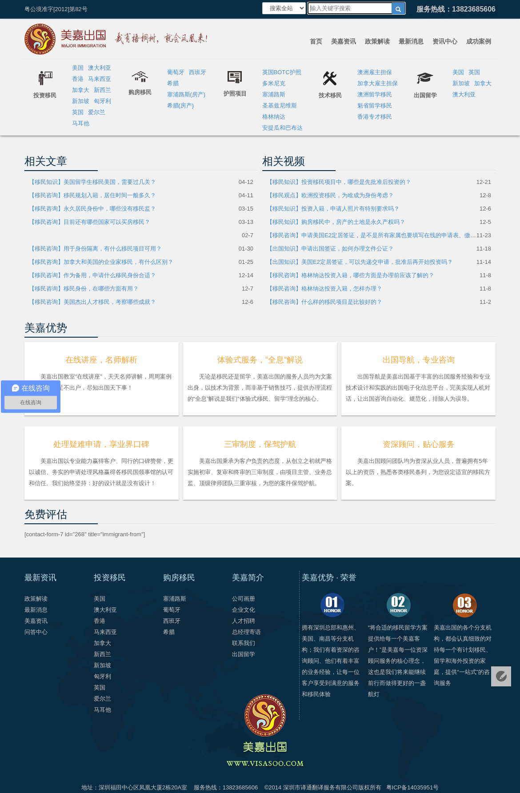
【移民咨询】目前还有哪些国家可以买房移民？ (89, 222)
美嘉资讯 (343, 41)
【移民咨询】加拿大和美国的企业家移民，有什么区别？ (101, 262)
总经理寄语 (246, 632)
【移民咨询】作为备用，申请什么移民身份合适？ (92, 275)
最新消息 (411, 41)
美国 (78, 67)
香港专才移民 (374, 116)
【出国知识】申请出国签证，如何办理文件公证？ (330, 248)
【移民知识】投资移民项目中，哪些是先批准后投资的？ (339, 182)
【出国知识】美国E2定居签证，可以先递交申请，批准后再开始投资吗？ (360, 262)
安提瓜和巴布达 (282, 127)
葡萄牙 (175, 72)
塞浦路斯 (273, 94)
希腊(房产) (180, 105)
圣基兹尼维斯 (279, 105)
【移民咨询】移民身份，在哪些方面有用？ (84, 288)
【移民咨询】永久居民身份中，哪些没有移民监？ (92, 208)
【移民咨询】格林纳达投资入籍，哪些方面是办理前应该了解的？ (350, 275)
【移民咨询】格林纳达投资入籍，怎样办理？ (324, 288)
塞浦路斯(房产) (186, 94)
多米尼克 (273, 83)
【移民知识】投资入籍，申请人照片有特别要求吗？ (333, 208)
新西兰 (102, 90)
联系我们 (243, 643)
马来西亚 (99, 79)
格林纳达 (273, 116)
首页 (316, 41)
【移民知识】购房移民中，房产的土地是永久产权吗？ (336, 222)
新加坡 (80, 101)
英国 (78, 112)
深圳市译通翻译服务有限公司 (320, 787)
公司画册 (243, 598)
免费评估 (501, 676)
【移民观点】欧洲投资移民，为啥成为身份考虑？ (330, 195)
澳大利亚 (99, 67)
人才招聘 (243, 621)
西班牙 (197, 72)
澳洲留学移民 (374, 94)
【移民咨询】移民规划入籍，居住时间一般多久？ (92, 195)
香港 (78, 79)
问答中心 (36, 632)
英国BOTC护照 (281, 72)
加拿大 (80, 90)
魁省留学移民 (374, 105)
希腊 (173, 83)
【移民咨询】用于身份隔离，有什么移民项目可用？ (95, 248)
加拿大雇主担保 (377, 83)
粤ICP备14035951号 (412, 787)
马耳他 (80, 123)
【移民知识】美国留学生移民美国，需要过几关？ (92, 182)
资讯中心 (444, 41)
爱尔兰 (96, 112)
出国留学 (243, 654)
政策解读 (377, 41)
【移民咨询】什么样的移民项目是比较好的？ (324, 302)
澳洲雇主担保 (374, 72)
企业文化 (243, 609)
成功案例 (478, 41)
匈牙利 (102, 101)
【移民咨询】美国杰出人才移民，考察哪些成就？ (92, 302)
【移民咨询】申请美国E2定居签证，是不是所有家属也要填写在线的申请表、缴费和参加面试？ (389, 235)
